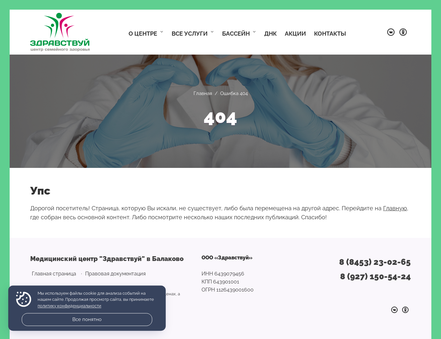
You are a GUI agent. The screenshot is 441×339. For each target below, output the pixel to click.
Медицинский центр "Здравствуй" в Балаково (60, 32)
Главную (395, 208)
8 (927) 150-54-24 (375, 276)
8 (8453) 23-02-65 (375, 262)
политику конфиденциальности (69, 305)
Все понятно (87, 319)
